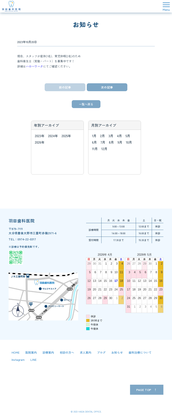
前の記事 (65, 87)
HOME (15, 352)
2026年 (39, 142)
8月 (111, 142)
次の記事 (107, 87)
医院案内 (31, 352)
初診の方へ (67, 352)
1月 (94, 135)
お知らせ (117, 352)
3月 (111, 135)
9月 (119, 142)
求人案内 (85, 352)
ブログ (101, 352)
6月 (94, 142)
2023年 (39, 135)
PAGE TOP (143, 390)
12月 (104, 148)
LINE (33, 359)
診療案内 (48, 352)
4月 (119, 135)
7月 (102, 142)
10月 (129, 142)
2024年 (53, 135)
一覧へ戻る (86, 104)
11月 (95, 148)
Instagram (18, 359)
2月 (102, 135)
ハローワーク (34, 66)
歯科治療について (140, 352)
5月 (128, 135)
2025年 (66, 135)
